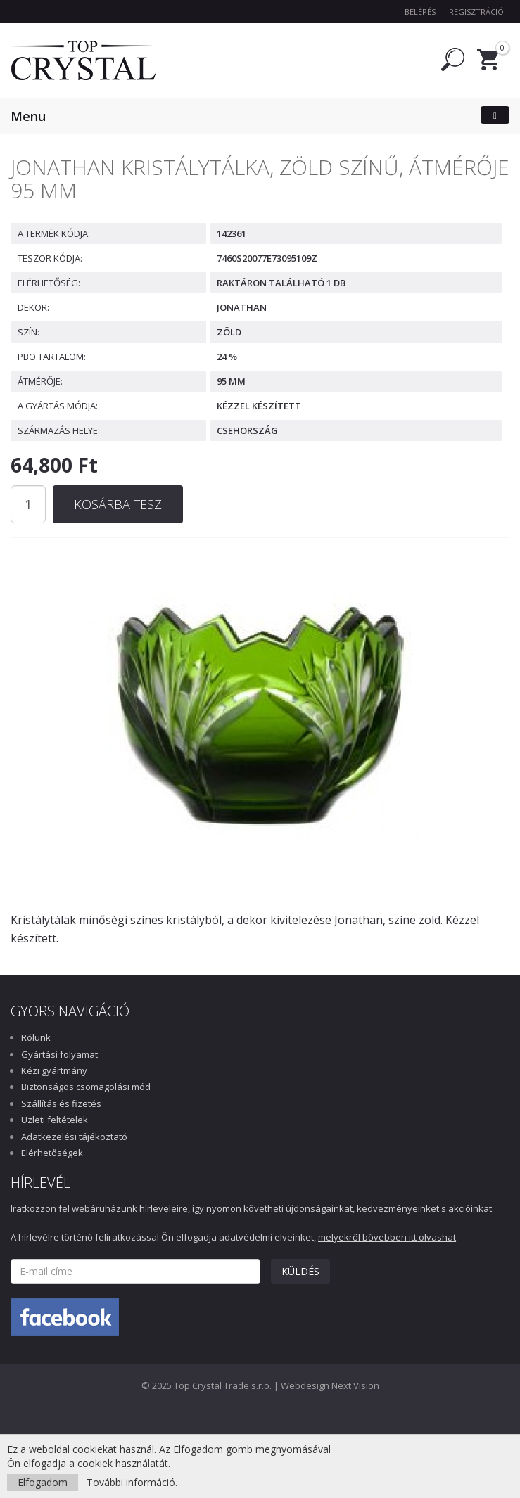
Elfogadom (43, 1482)
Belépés (420, 11)
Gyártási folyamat (59, 1054)
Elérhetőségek (52, 1152)
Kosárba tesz (118, 504)
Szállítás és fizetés (61, 1103)
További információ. (132, 1482)
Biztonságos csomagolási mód (86, 1086)
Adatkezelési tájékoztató (74, 1136)
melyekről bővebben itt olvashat (387, 1237)
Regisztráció (476, 11)
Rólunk (36, 1037)
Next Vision (355, 1385)
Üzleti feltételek (54, 1119)
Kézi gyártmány (54, 1070)
